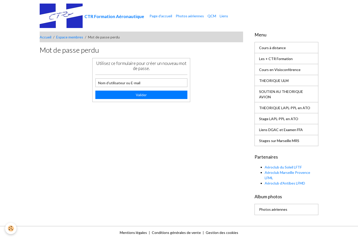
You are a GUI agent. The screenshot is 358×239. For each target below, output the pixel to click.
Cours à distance (272, 48)
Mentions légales (133, 232)
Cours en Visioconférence (280, 69)
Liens (224, 16)
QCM (211, 16)
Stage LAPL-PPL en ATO (278, 119)
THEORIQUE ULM (274, 80)
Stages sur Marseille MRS (279, 140)
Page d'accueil (161, 16)
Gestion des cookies (222, 232)
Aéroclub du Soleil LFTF (283, 167)
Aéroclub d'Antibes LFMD (285, 183)
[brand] (92, 16)
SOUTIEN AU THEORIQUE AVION (281, 94)
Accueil (45, 37)
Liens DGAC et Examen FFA (281, 130)
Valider (141, 95)
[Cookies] (11, 228)
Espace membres (69, 37)
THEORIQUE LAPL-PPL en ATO (284, 108)
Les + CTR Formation (276, 59)
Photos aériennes (190, 16)
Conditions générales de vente (176, 232)
